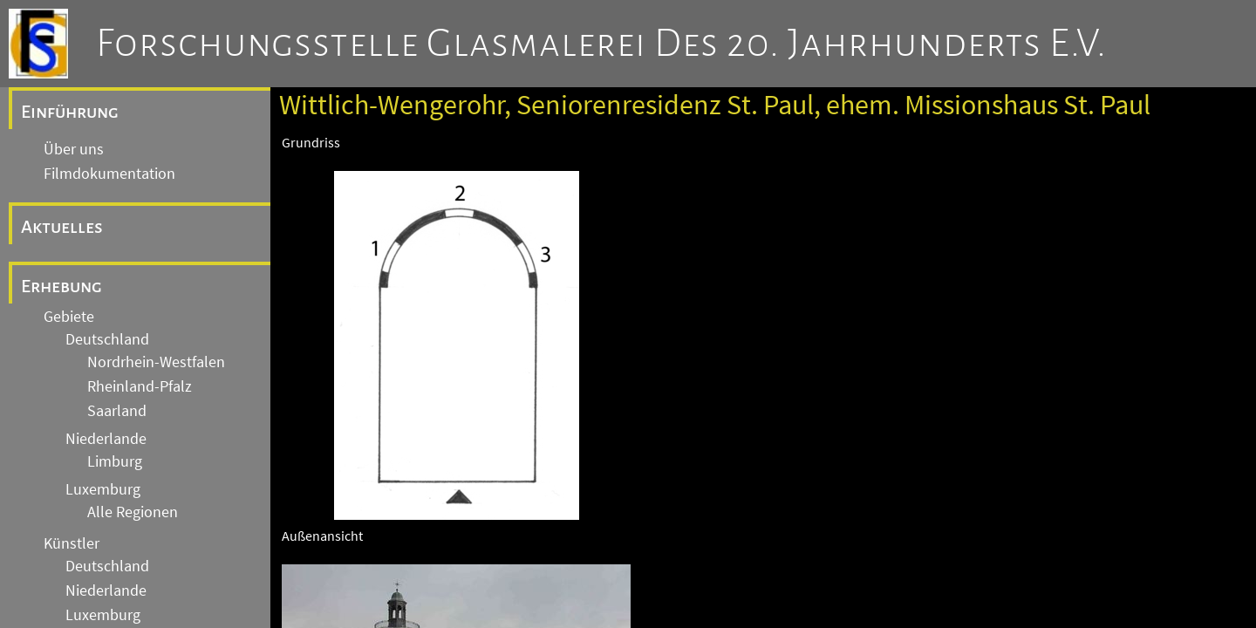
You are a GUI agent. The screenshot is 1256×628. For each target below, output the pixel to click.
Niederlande (106, 438)
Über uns (74, 149)
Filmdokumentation (109, 173)
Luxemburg (102, 489)
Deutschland (107, 339)
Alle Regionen (132, 512)
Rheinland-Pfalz (139, 386)
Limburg (114, 461)
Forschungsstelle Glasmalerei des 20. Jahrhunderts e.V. (601, 44)
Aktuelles (62, 226)
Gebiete (69, 316)
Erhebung (61, 286)
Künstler (71, 543)
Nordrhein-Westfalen (156, 362)
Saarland (117, 410)
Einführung (70, 111)
